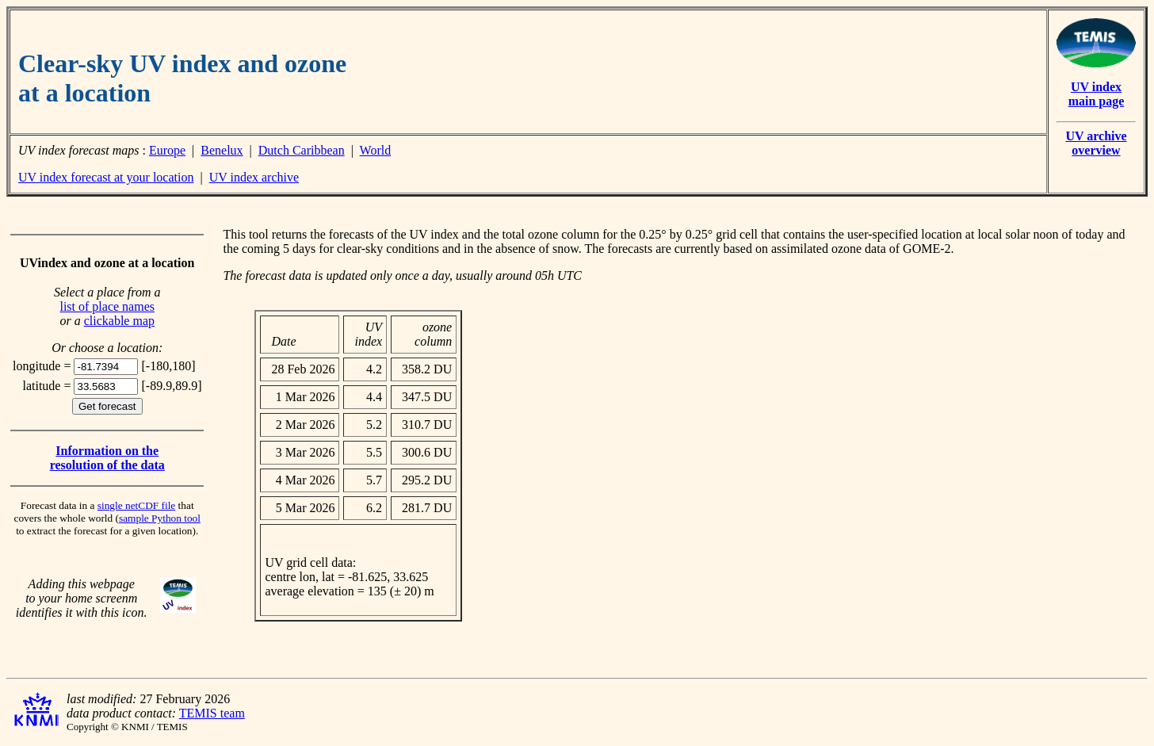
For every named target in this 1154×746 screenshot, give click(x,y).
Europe (167, 150)
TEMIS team (212, 713)
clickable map (119, 320)
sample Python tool (160, 518)
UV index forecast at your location (105, 177)
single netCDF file (136, 505)
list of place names (107, 306)
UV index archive (254, 177)
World (376, 150)
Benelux (222, 150)
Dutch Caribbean (301, 150)
